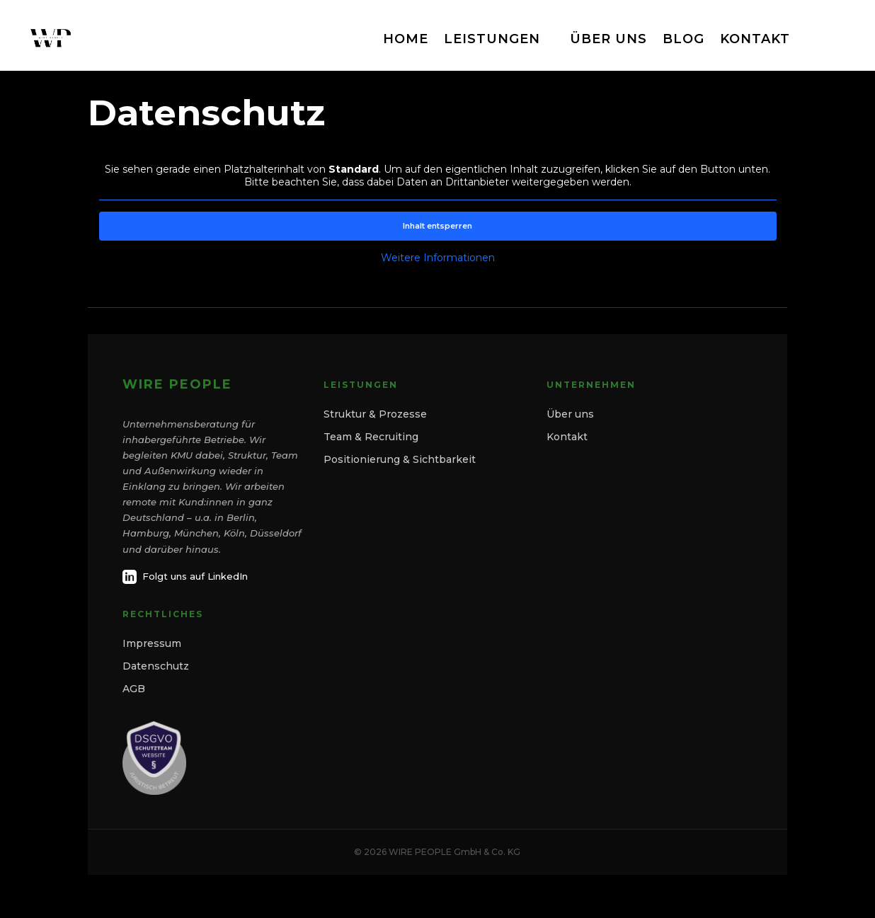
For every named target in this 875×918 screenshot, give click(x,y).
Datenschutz (155, 666)
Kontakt (567, 436)
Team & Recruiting (371, 436)
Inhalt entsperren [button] (437, 226)
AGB (133, 688)
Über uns (570, 414)
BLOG (683, 39)
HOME (405, 39)
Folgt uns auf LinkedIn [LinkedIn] (185, 577)
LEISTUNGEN (492, 39)
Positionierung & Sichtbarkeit (400, 459)
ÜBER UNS (608, 39)
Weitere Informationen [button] (437, 258)
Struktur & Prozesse (375, 414)
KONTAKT (755, 39)
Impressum (151, 643)
